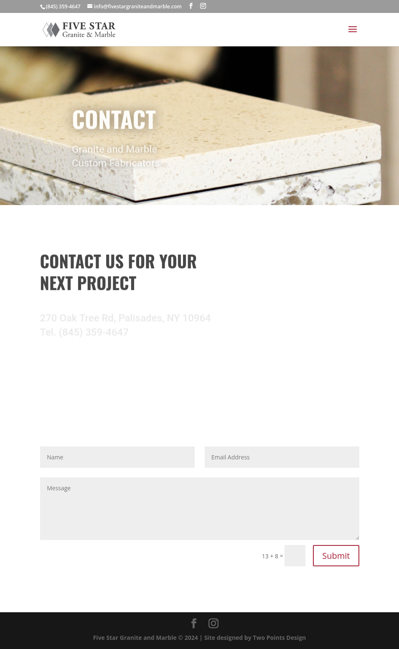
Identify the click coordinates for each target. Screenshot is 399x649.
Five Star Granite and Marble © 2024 (146, 637)
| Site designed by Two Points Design (252, 637)
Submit (336, 555)
